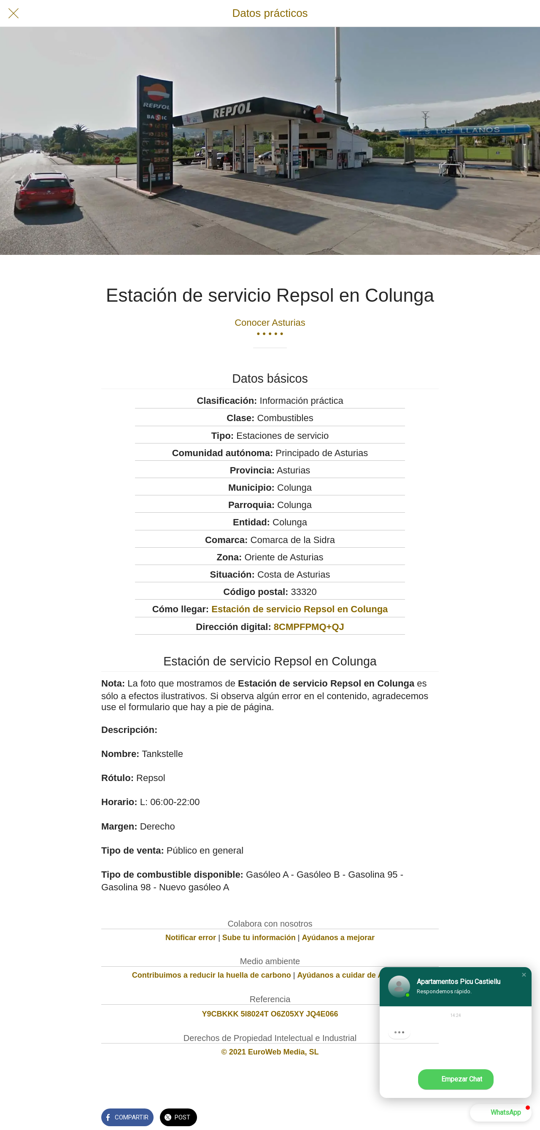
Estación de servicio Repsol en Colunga (299, 609)
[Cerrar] (13, 13)
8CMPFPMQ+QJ (309, 627)
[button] (524, 975)
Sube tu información (259, 937)
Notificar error (190, 937)
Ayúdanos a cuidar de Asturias (352, 975)
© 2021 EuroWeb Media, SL (270, 1052)
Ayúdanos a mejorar (338, 937)
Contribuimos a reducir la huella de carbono (211, 975)
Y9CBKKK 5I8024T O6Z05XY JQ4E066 (270, 1014)
